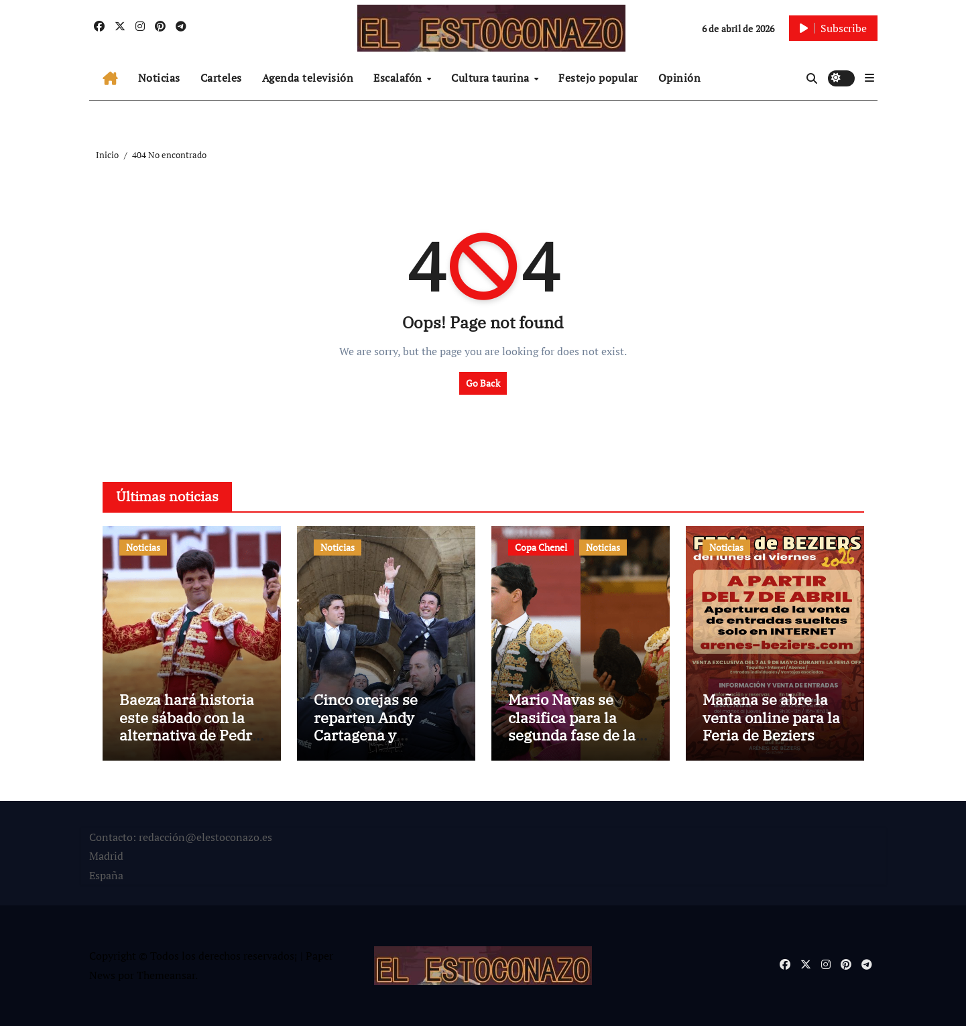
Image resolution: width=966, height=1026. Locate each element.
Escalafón (399, 77)
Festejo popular (598, 77)
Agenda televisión (308, 77)
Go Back (483, 383)
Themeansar (166, 975)
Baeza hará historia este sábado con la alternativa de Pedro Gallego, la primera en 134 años (189, 735)
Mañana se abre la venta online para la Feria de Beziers (771, 717)
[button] (869, 77)
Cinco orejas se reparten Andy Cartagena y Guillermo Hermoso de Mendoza (383, 735)
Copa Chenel (541, 547)
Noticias (159, 77)
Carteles (221, 77)
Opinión (679, 77)
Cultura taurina (491, 77)
